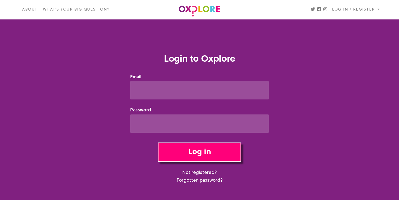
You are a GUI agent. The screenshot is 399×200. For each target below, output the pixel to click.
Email (135, 77)
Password (140, 110)
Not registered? (199, 172)
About (29, 10)
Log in (199, 152)
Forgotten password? (200, 180)
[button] (313, 9)
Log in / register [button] (354, 10)
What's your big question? (76, 10)
